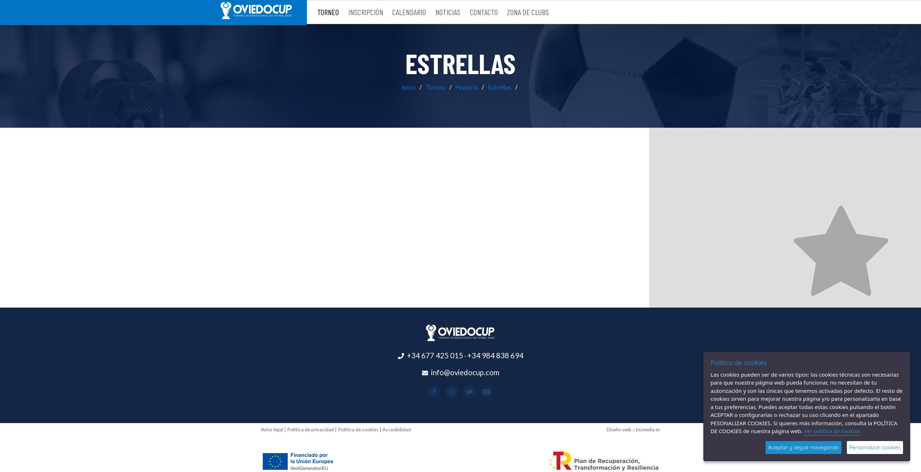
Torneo (435, 87)
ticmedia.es (648, 429)
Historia (466, 87)
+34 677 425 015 (435, 355)
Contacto (484, 12)
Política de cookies (358, 429)
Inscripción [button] (365, 12)
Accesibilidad (396, 429)
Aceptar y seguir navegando (803, 447)
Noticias (447, 12)
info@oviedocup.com (465, 372)
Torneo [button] (328, 12)
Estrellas (499, 87)
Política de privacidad (310, 429)
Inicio (408, 87)
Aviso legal (272, 429)
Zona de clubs (528, 12)
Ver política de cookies (832, 431)
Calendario (409, 12)
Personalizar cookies (874, 447)
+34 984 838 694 (495, 355)
